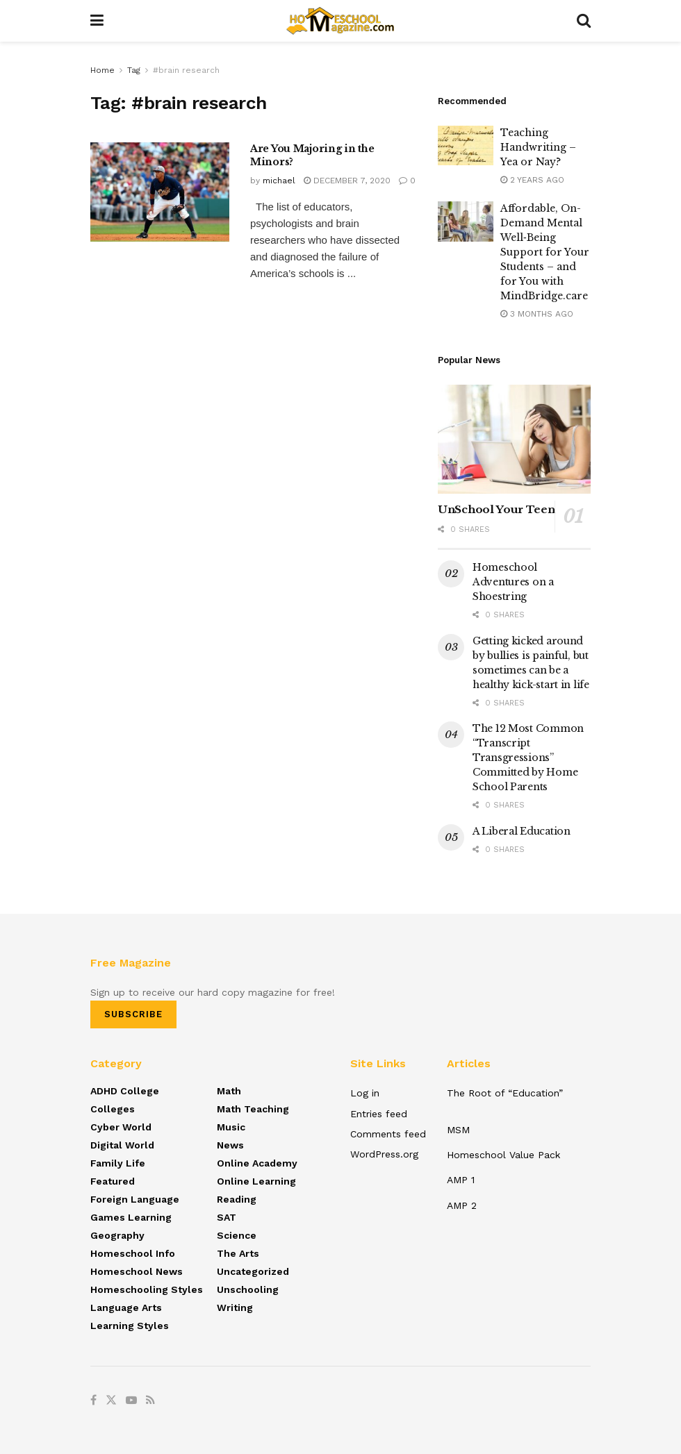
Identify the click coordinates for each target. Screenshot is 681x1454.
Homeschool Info (132, 1253)
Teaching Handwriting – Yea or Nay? (538, 147)
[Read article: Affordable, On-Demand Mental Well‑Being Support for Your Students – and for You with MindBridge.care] (465, 221)
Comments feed (388, 1133)
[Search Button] (584, 21)
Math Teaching (253, 1108)
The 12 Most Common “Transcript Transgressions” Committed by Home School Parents (528, 757)
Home (102, 70)
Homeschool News (136, 1271)
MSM (458, 1129)
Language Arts (126, 1307)
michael (279, 180)
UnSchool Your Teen (496, 509)
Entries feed (378, 1113)
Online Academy (257, 1163)
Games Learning (131, 1217)
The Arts (238, 1253)
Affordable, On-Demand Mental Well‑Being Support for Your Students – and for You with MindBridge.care (544, 252)
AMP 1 (461, 1179)
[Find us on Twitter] (111, 1400)
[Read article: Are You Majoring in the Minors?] (159, 192)
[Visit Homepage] (340, 21)
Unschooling (248, 1289)
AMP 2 (462, 1205)
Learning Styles (129, 1325)
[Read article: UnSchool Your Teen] (514, 439)
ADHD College (124, 1090)
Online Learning (256, 1181)
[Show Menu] (97, 21)
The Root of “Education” (505, 1092)
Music (231, 1127)
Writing (235, 1307)
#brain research (186, 70)
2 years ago (532, 180)
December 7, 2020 (347, 180)
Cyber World (120, 1127)
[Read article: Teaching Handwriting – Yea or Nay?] (465, 145)
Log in (364, 1092)
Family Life (117, 1163)
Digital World (122, 1145)
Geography (117, 1235)
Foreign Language (134, 1199)
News (230, 1145)
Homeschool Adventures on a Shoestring (513, 582)
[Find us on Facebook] (93, 1400)
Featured (112, 1181)
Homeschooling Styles (146, 1289)
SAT (226, 1217)
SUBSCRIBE (133, 1014)
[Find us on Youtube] (131, 1400)
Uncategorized (253, 1271)
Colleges (112, 1108)
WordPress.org (384, 1154)
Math (229, 1090)
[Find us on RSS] (150, 1400)
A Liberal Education (522, 831)
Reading (236, 1199)
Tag (133, 70)
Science (236, 1235)
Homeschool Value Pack (503, 1154)
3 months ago (536, 314)
